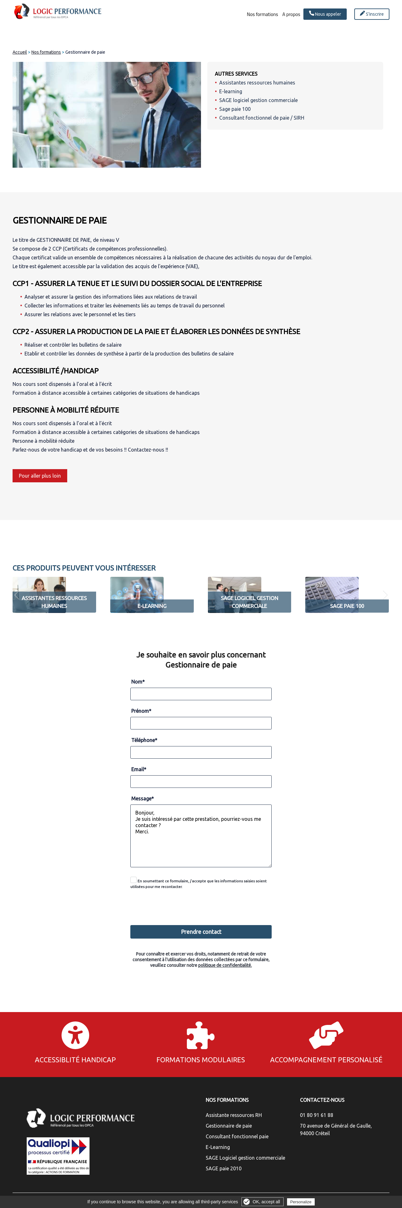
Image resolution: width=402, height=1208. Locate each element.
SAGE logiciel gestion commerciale (258, 100)
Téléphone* (144, 740)
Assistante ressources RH (234, 1115)
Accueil (20, 52)
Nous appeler (325, 14)
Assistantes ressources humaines (257, 82)
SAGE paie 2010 (224, 1168)
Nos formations (248, 15)
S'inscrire (372, 14)
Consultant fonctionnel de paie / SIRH (261, 118)
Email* (138, 769)
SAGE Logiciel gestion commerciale (245, 1158)
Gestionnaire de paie (229, 1126)
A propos (286, 15)
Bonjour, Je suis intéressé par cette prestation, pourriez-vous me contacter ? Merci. (201, 835)
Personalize (301, 1202)
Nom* (138, 682)
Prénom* (141, 711)
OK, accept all (266, 1201)
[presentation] (201, 903)
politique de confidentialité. (225, 965)
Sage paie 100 (235, 109)
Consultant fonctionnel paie (237, 1136)
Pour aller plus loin (40, 476)
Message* (142, 798)
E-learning (230, 91)
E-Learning (218, 1147)
